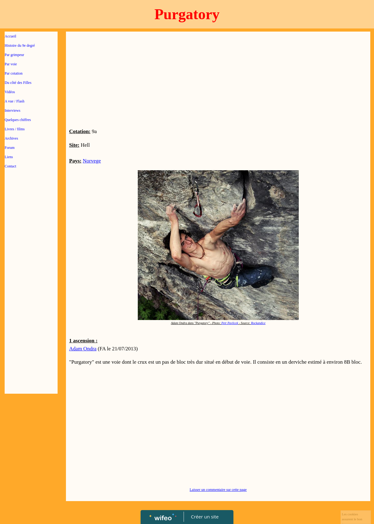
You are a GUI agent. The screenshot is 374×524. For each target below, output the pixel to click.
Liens (9, 157)
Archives (11, 138)
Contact (10, 166)
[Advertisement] (31, 298)
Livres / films (15, 129)
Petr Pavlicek (229, 323)
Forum (10, 147)
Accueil (10, 36)
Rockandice (258, 323)
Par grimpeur (14, 55)
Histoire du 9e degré (20, 45)
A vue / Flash (14, 101)
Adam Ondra (82, 349)
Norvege (92, 161)
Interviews (12, 110)
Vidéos (10, 92)
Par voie (11, 64)
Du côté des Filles (18, 82)
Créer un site (205, 516)
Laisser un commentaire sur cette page (218, 489)
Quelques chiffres (18, 120)
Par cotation (14, 73)
